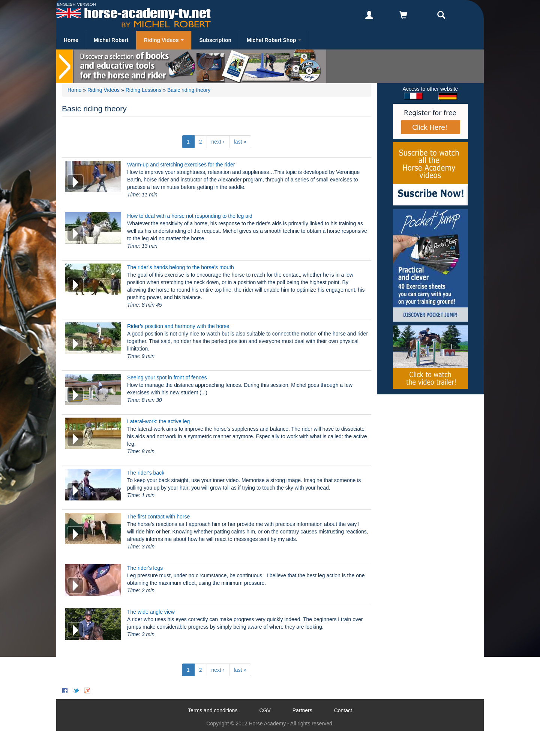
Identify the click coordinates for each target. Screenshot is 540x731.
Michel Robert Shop (274, 40)
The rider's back (145, 473)
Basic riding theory (188, 90)
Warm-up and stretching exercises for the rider (181, 165)
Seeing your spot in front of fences (167, 377)
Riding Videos (164, 40)
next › (218, 142)
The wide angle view (151, 612)
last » (240, 142)
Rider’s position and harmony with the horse (178, 326)
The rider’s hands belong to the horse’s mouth (180, 267)
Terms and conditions (212, 710)
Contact (343, 710)
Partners (302, 710)
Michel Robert (111, 40)
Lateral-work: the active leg (158, 421)
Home (71, 40)
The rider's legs (145, 568)
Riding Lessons (144, 90)
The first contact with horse (158, 517)
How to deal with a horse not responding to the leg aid (189, 216)
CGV (264, 710)
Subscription (215, 40)
